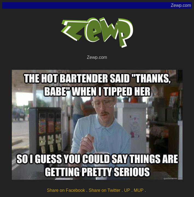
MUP (139, 190)
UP (127, 190)
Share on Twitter (104, 190)
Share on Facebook (66, 190)
